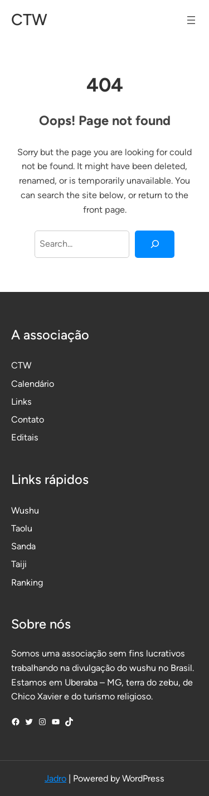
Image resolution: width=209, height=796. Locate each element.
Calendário (32, 383)
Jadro (55, 778)
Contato (27, 419)
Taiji (19, 564)
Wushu (25, 510)
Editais (24, 437)
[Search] (154, 244)
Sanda (23, 546)
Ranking (27, 582)
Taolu (21, 528)
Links (21, 401)
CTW (29, 19)
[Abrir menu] (191, 20)
